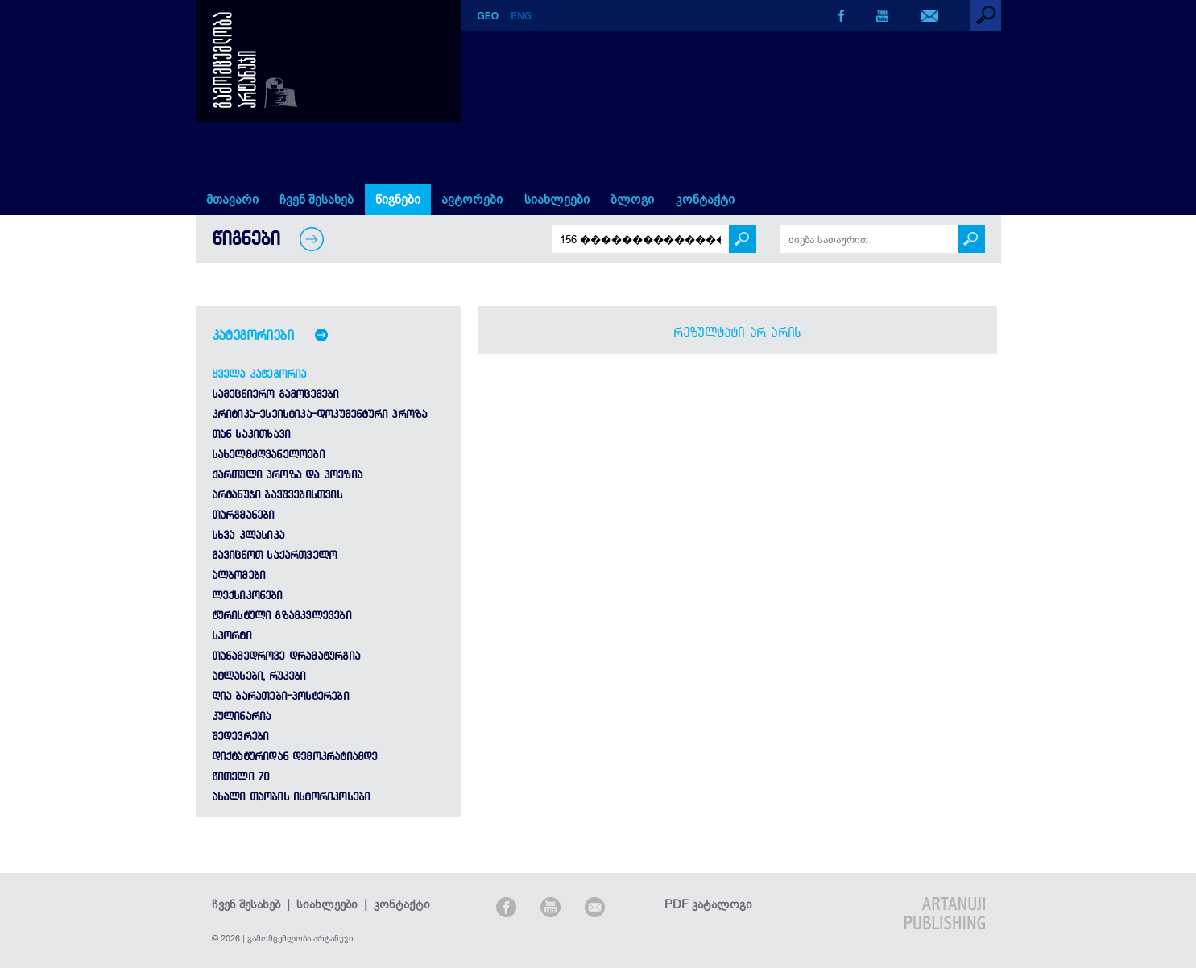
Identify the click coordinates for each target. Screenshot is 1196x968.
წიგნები (397, 199)
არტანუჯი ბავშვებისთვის (277, 494)
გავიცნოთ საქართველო (274, 555)
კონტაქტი (705, 199)
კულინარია (241, 716)
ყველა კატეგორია (259, 374)
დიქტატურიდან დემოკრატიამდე (295, 756)
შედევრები (240, 736)
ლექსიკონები (247, 595)
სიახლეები (557, 199)
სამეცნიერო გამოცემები (275, 394)
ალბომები (239, 575)
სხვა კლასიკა (248, 535)
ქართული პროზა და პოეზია (287, 474)
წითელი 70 (241, 776)
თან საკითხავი (251, 434)
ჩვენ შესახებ (316, 199)
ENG (521, 16)
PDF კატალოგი (708, 904)
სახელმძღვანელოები (268, 454)
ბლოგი (632, 199)
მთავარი (232, 199)
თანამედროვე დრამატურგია (286, 656)
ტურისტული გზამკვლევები (281, 615)
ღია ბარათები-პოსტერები (280, 696)
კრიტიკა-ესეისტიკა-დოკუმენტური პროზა (320, 414)
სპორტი (231, 635)
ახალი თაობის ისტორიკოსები (291, 796)
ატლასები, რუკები (259, 676)
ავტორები (472, 199)
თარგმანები (243, 515)
